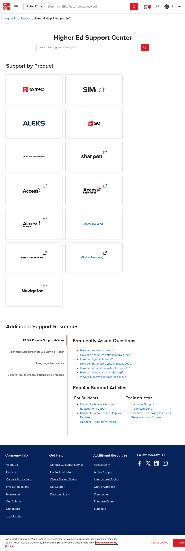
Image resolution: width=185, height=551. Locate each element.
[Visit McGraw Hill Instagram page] (165, 462)
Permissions (101, 494)
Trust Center (14, 516)
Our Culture (13, 501)
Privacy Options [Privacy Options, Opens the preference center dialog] (159, 543)
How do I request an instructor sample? (105, 368)
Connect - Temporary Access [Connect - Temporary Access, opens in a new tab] (98, 421)
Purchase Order (104, 501)
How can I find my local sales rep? (101, 372)
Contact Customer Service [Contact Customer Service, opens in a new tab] (67, 464)
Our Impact (13, 508)
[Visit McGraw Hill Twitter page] (148, 462)
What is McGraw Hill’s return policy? (103, 376)
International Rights (106, 479)
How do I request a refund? (97, 350)
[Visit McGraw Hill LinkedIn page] (156, 462)
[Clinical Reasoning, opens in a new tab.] (105, 253)
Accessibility (102, 464)
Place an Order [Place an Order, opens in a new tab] (59, 494)
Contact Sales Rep (61, 472)
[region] (92, 543)
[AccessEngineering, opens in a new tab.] (105, 186)
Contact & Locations (19, 479)
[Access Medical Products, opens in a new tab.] (45, 186)
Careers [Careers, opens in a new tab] (11, 472)
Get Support (57, 486)
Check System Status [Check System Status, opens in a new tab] (63, 479)
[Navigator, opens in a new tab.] (45, 287)
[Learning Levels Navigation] (16, 7)
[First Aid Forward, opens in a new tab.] (45, 253)
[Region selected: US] (168, 7)
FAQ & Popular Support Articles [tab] (43, 340)
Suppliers (100, 508)
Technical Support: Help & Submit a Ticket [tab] (36, 351)
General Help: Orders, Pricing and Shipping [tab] (36, 374)
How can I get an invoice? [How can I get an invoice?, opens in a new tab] (96, 359)
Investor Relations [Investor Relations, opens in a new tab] (17, 486)
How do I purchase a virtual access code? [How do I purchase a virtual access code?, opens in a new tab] (106, 363)
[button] (157, 6)
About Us (12, 464)
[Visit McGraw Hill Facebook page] (139, 462)
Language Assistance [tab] (50, 363)
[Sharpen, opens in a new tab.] (105, 153)
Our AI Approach (104, 486)
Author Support (103, 472)
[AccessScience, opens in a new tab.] (45, 220)
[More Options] (179, 6)
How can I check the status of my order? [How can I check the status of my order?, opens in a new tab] (105, 354)
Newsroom (13, 494)
